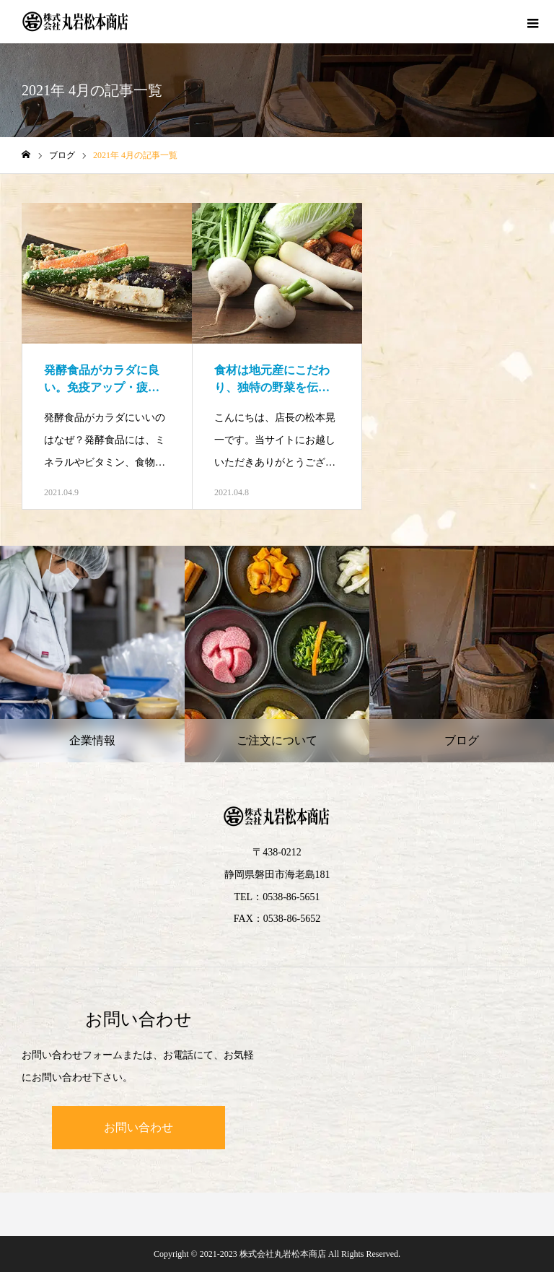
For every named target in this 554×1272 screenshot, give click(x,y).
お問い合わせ (138, 1127)
